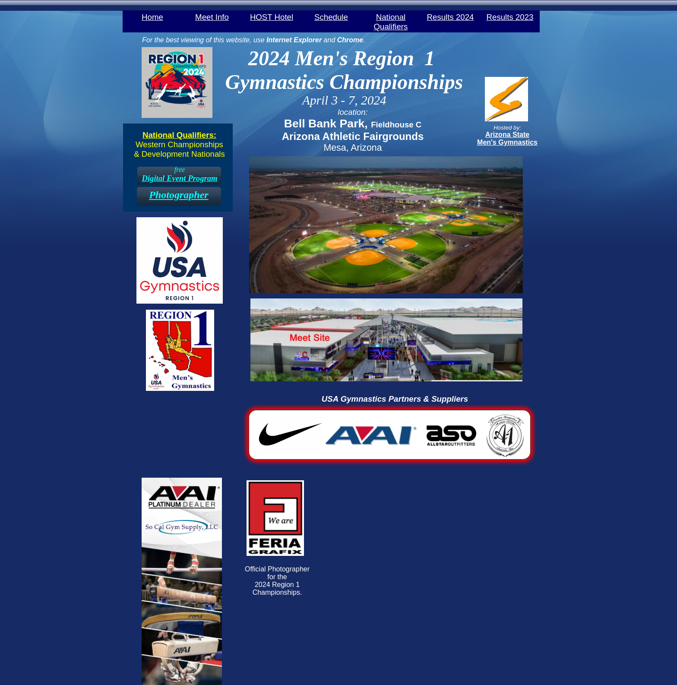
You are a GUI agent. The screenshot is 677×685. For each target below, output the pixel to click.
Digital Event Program (179, 178)
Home (152, 17)
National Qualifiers (391, 17)
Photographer (178, 194)
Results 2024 (450, 17)
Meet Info (212, 17)
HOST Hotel (271, 17)
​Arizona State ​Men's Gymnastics (507, 138)
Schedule (331, 17)
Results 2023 (510, 17)
